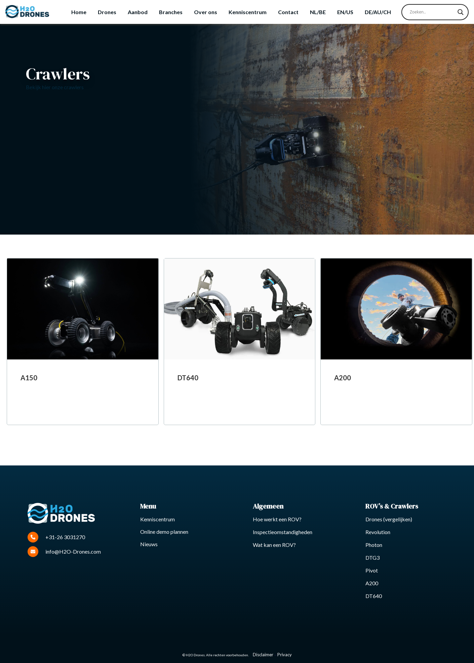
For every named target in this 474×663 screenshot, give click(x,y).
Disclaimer (263, 654)
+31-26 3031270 (56, 537)
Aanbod (138, 12)
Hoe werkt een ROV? (277, 519)
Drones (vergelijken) (388, 519)
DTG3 (372, 557)
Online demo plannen (164, 531)
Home (78, 12)
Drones (107, 12)
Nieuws (149, 544)
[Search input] (432, 12)
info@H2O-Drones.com (64, 551)
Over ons (205, 12)
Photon (373, 545)
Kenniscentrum (248, 12)
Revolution (377, 532)
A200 (371, 583)
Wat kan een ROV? (274, 545)
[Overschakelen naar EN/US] (345, 12)
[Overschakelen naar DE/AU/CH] (378, 12)
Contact (288, 12)
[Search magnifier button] (460, 12)
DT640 (373, 596)
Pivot (371, 570)
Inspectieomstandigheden (282, 532)
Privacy (284, 654)
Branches (171, 12)
